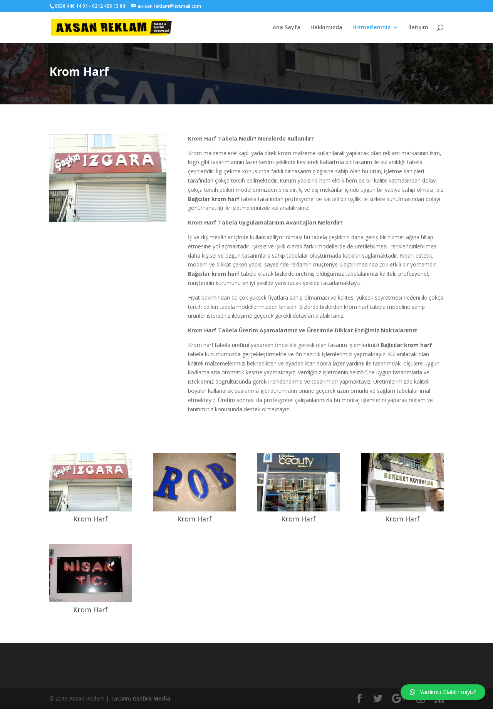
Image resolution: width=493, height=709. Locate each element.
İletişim (418, 28)
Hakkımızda (326, 28)
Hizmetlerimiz (371, 28)
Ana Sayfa (286, 28)
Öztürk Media (151, 698)
